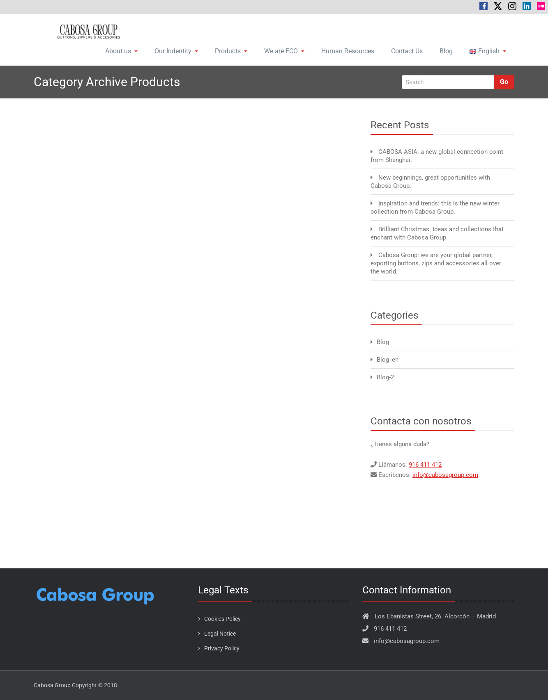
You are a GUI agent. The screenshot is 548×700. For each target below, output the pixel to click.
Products (231, 51)
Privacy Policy (221, 648)
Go (504, 82)
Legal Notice (220, 633)
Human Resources (347, 51)
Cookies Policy (222, 619)
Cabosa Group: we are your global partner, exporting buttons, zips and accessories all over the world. (436, 263)
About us (121, 51)
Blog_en (387, 359)
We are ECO (284, 51)
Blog (446, 51)
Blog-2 (385, 377)
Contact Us (407, 51)
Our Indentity (176, 51)
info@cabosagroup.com (445, 475)
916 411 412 (425, 464)
